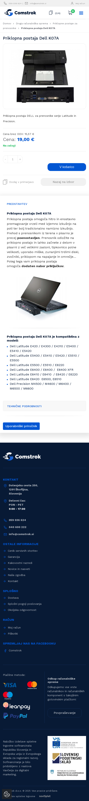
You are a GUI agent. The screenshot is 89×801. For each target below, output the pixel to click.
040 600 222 (17, 527)
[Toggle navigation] (81, 13)
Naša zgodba (16, 575)
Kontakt (13, 581)
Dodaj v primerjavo (18, 181)
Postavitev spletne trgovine (29, 796)
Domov (7, 23)
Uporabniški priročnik (21, 426)
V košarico (66, 167)
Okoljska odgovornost (22, 609)
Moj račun (80, 3)
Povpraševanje (65, 713)
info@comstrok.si (38, 3)
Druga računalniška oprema (32, 23)
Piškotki (13, 633)
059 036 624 (15, 3)
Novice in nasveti (19, 568)
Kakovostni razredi (20, 562)
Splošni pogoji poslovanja (24, 603)
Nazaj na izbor (63, 182)
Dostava (13, 597)
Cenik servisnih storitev (23, 550)
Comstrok (15, 650)
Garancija (14, 556)
